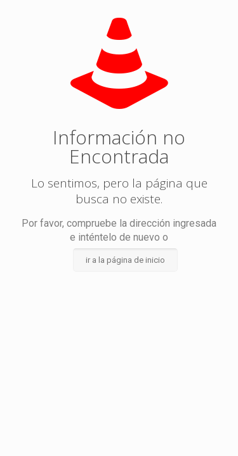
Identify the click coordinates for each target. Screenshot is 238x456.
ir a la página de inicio (125, 260)
